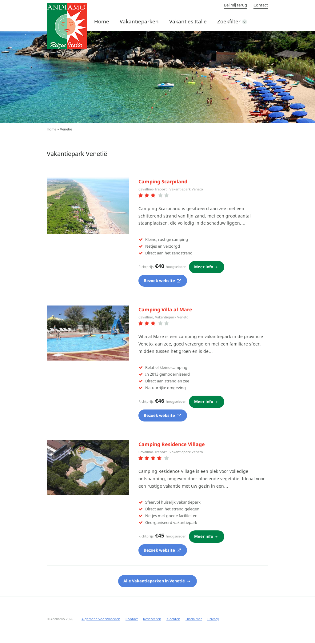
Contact (260, 5)
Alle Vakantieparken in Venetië (154, 581)
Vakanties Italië (188, 21)
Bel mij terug (235, 5)
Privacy (213, 619)
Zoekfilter (229, 21)
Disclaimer (193, 619)
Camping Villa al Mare (165, 309)
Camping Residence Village (171, 444)
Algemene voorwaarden (101, 619)
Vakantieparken (139, 21)
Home (101, 21)
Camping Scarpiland (162, 181)
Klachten (173, 619)
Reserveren (152, 619)
